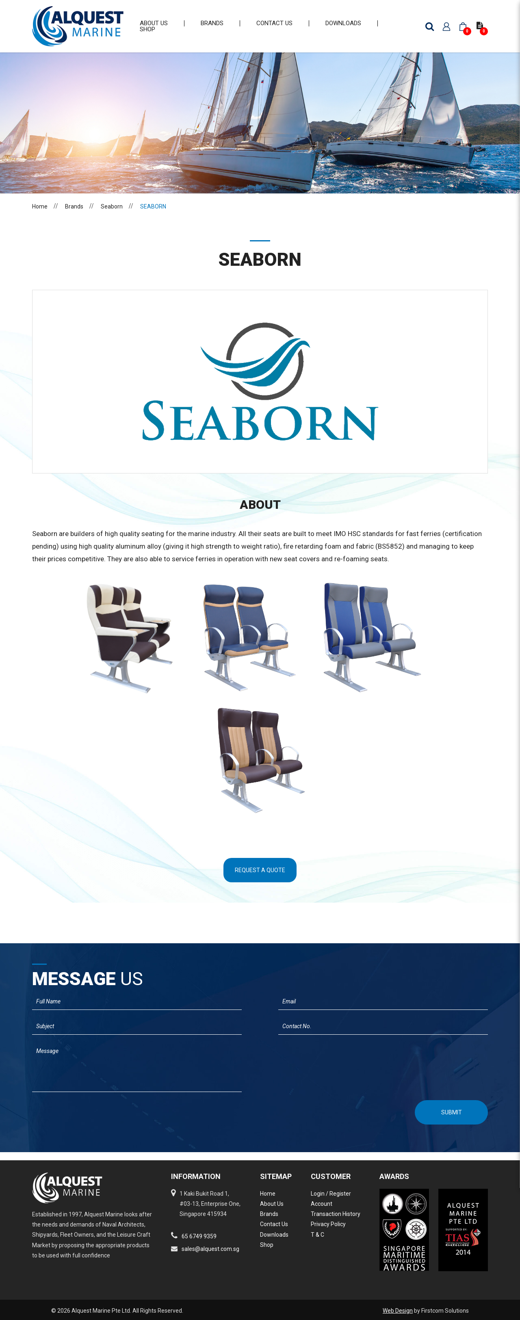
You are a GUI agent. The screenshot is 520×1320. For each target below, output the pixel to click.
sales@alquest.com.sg (210, 1249)
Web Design (398, 1310)
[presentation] (75, 1119)
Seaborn (112, 214)
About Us (272, 1204)
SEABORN (153, 214)
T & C (317, 1234)
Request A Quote (260, 878)
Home (40, 214)
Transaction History (335, 1214)
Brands (74, 214)
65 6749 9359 (199, 1236)
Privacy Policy (328, 1224)
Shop (266, 1245)
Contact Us (274, 1224)
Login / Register (331, 1193)
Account (321, 1204)
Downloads (274, 1234)
